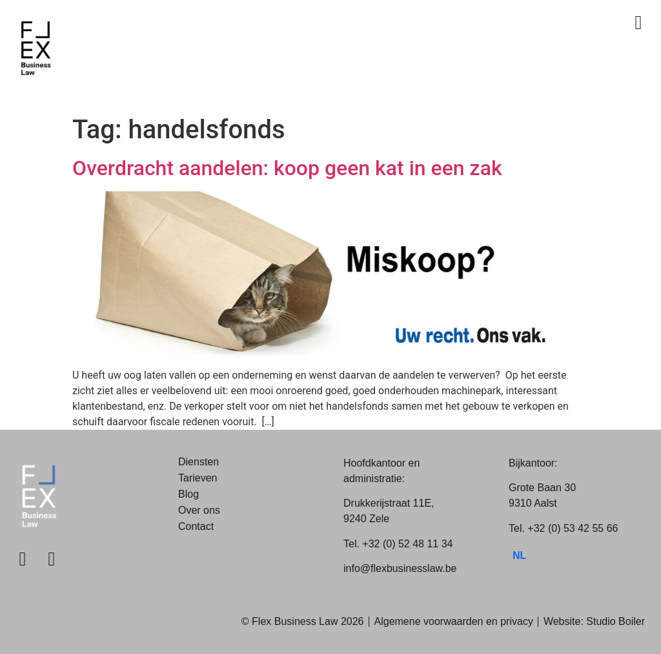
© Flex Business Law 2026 (302, 621)
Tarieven (197, 477)
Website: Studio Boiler (594, 621)
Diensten (198, 461)
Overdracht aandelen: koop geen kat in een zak (287, 168)
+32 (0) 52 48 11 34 (407, 543)
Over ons (199, 510)
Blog (188, 494)
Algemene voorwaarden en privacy (453, 621)
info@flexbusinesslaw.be (399, 568)
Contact (196, 526)
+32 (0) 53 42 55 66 (572, 528)
